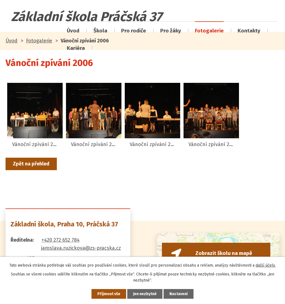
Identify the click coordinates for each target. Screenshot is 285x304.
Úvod (73, 30)
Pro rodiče (133, 30)
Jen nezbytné (145, 294)
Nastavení (178, 294)
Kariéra (76, 48)
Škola (100, 30)
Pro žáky (170, 30)
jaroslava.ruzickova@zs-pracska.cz (81, 248)
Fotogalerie (209, 30)
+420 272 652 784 (61, 240)
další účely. (266, 265)
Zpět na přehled (31, 164)
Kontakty (249, 30)
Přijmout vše (108, 294)
